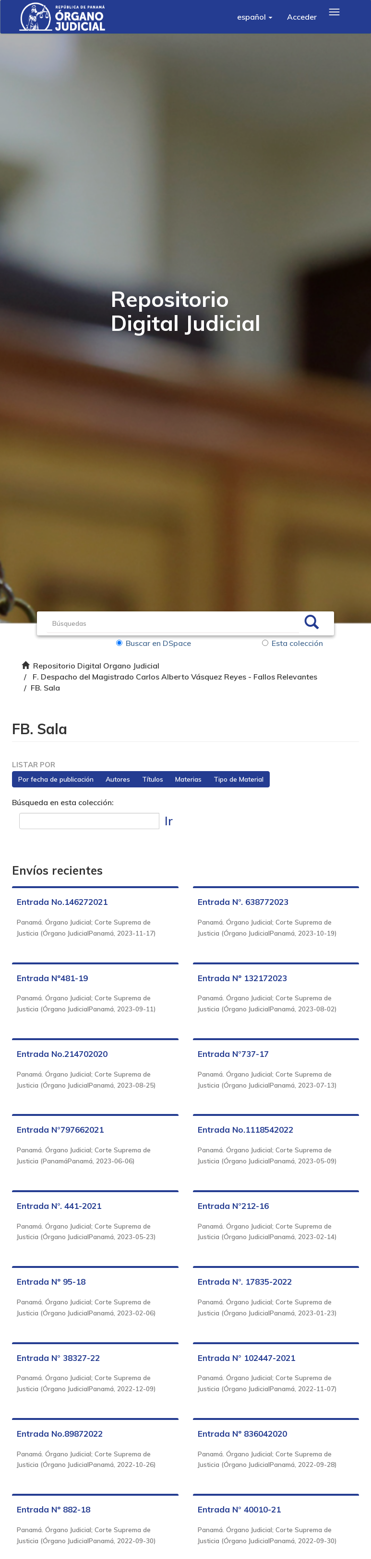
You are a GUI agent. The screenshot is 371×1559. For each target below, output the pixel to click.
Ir (169, 820)
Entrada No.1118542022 (245, 1130)
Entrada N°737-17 (233, 1054)
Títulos (152, 779)
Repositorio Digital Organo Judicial (96, 665)
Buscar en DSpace (153, 643)
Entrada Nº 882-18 (53, 1510)
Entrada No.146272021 (62, 902)
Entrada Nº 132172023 (242, 978)
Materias (188, 779)
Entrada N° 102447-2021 (246, 1358)
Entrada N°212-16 (233, 1206)
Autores (118, 779)
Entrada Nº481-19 (52, 978)
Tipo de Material (238, 779)
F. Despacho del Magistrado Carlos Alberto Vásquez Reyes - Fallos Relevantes (175, 676)
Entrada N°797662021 (60, 1130)
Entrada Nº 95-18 (51, 1282)
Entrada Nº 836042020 (242, 1434)
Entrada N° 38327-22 (58, 1358)
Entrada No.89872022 (60, 1434)
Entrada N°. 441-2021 (59, 1206)
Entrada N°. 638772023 (243, 902)
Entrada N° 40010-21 (239, 1510)
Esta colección (292, 643)
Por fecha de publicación (56, 779)
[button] (255, 17)
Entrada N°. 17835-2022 (245, 1282)
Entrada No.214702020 (62, 1054)
